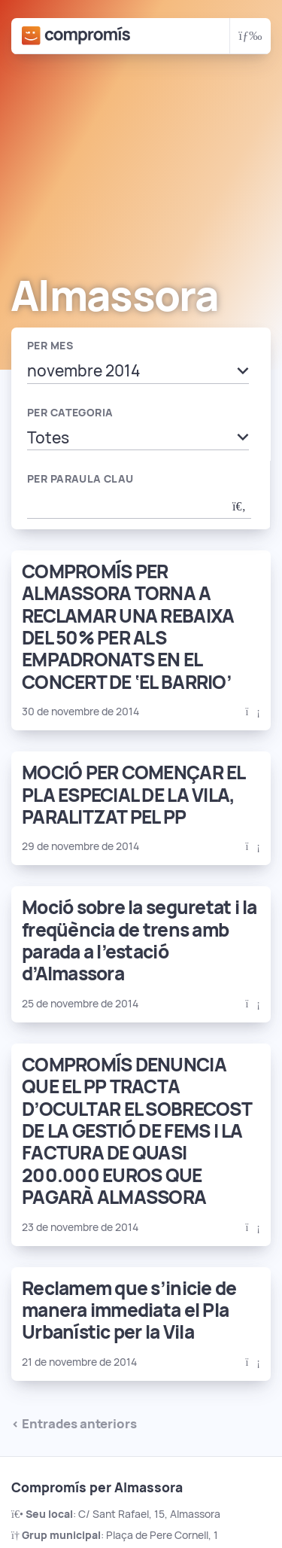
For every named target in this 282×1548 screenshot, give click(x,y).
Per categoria (70, 412)
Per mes (50, 345)
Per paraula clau (80, 479)
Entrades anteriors (79, 1423)
